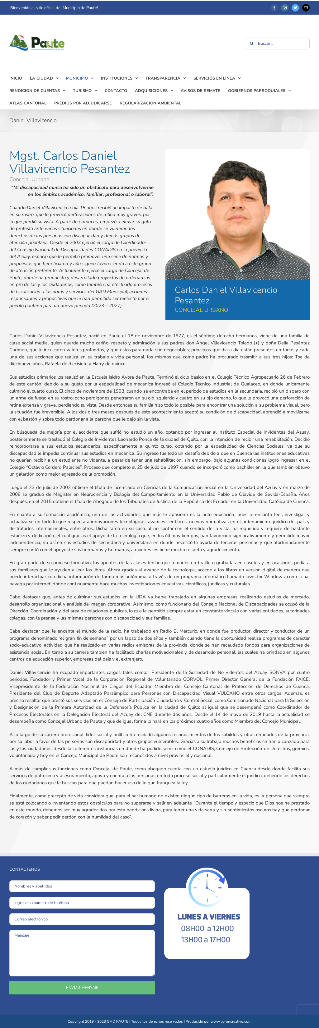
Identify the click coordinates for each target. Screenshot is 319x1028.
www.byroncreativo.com (231, 1021)
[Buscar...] (278, 43)
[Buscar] (252, 43)
